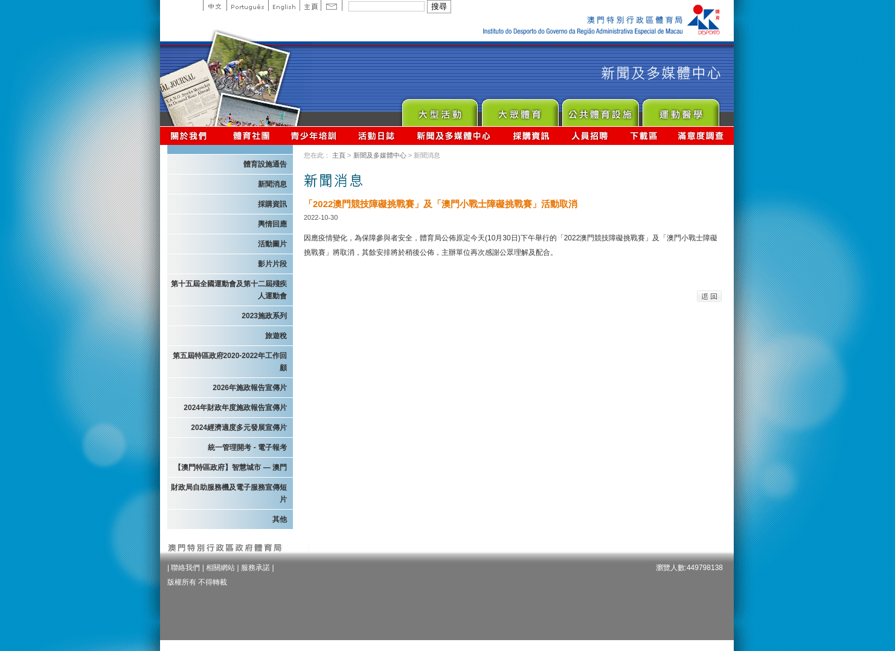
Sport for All (520, 109)
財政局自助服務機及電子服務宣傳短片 (229, 493)
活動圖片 (272, 244)
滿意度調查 (701, 135)
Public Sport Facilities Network (600, 109)
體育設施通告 (265, 164)
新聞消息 (272, 184)
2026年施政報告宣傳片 (250, 387)
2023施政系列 (264, 316)
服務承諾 (255, 567)
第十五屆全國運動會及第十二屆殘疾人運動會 (229, 290)
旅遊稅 (276, 336)
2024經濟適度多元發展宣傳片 (239, 427)
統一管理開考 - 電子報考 (247, 447)
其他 (279, 519)
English (284, 5)
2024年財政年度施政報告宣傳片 (235, 407)
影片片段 (272, 264)
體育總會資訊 (251, 135)
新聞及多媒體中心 (454, 135)
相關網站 (220, 567)
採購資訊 (531, 135)
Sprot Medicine (680, 109)
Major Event (439, 109)
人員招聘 (589, 135)
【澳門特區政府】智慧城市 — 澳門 (230, 467)
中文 (214, 5)
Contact (331, 5)
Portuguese (247, 5)
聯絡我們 (185, 567)
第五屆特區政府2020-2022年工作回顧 (230, 361)
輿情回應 (272, 224)
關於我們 (191, 135)
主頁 (310, 5)
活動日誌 (377, 135)
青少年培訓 (314, 135)
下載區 (643, 135)
